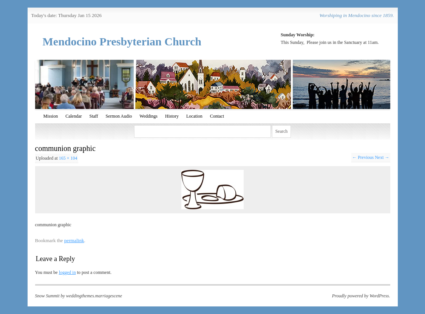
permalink (74, 240)
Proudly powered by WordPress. (361, 295)
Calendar (73, 116)
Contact (217, 116)
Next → (382, 157)
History (172, 116)
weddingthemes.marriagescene (94, 295)
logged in (67, 272)
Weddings (148, 116)
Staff (94, 116)
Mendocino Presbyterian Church (122, 41)
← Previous (363, 157)
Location (194, 116)
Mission (50, 116)
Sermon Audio (119, 116)
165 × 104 (68, 158)
